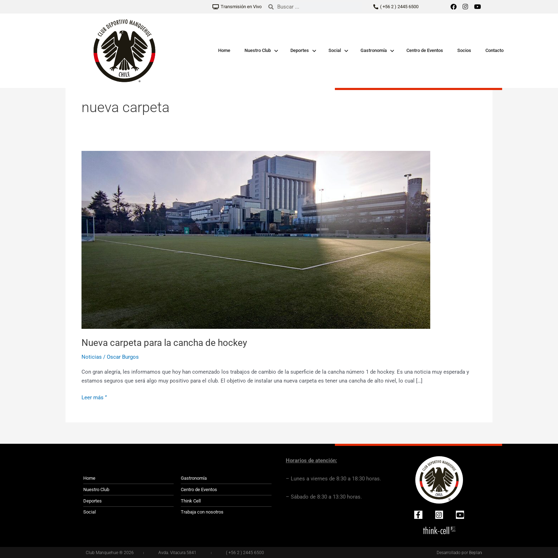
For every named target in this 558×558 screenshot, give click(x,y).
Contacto (494, 50)
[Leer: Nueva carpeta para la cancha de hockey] (255, 239)
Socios (464, 50)
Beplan (475, 552)
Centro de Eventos (424, 50)
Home (224, 50)
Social (334, 50)
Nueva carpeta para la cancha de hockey (164, 342)
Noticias (91, 357)
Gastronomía (373, 50)
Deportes (299, 50)
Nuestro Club (257, 50)
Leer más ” (94, 397)
